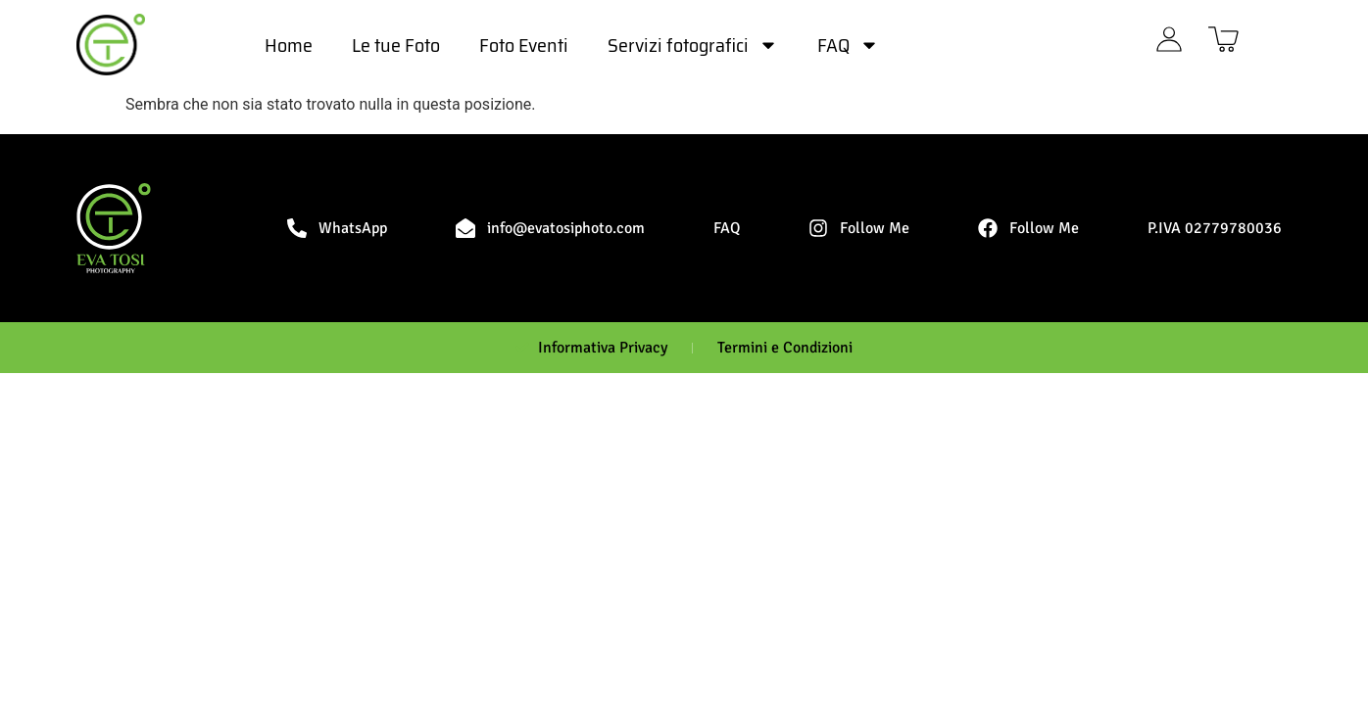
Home (289, 45)
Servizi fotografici (693, 45)
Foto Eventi (523, 45)
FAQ (848, 45)
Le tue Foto (396, 45)
